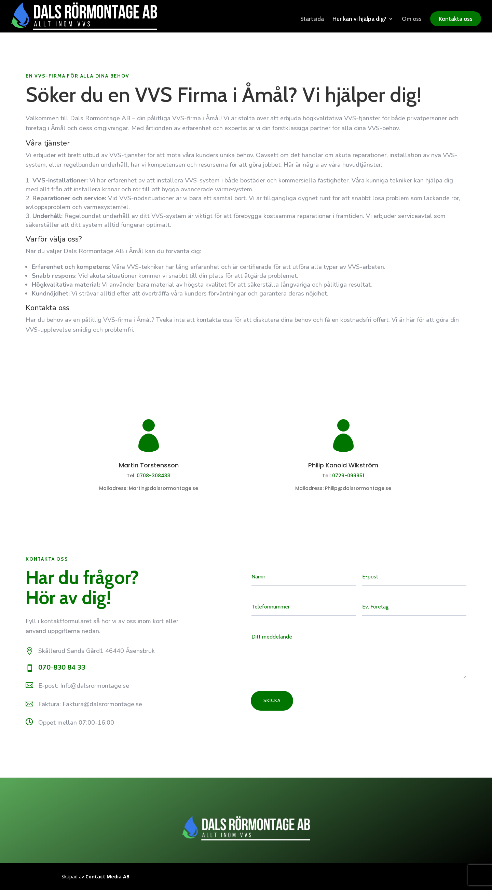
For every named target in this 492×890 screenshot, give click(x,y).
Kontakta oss (456, 18)
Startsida (312, 19)
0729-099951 (348, 475)
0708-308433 (153, 475)
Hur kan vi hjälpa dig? (359, 19)
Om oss (412, 19)
